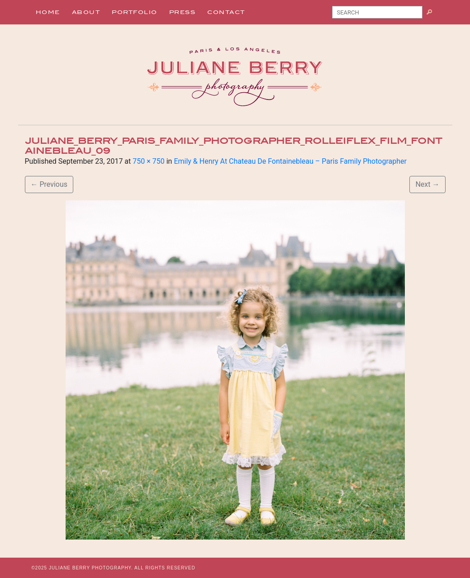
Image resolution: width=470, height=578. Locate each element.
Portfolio (134, 12)
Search (433, 14)
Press (182, 12)
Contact (226, 12)
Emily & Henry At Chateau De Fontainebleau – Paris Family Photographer (290, 161)
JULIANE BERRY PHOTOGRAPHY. (91, 567)
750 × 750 (148, 161)
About (86, 12)
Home (48, 12)
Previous (49, 184)
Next (427, 184)
